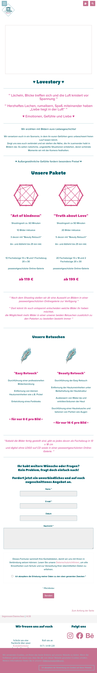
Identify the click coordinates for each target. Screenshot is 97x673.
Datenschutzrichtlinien (67, 562)
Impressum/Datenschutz (13, 616)
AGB (28, 616)
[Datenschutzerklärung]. (53, 661)
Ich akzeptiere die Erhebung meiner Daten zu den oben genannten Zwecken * (50, 577)
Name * (48, 489)
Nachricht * (48, 526)
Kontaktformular (21, 646)
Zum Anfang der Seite (83, 611)
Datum (48, 514)
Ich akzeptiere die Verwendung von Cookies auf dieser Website (66, 668)
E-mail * (48, 502)
